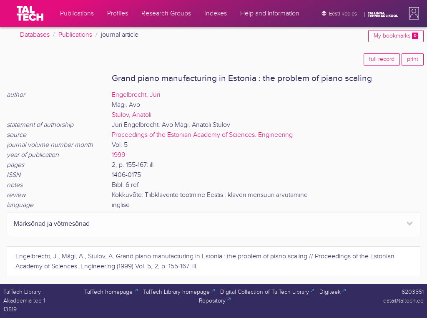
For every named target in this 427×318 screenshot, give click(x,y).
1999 (118, 155)
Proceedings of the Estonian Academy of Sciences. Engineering (202, 135)
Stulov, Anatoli (131, 115)
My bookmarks (396, 36)
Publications (75, 35)
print (412, 59)
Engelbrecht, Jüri (136, 95)
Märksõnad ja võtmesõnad (52, 224)
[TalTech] (30, 13)
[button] (412, 13)
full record (381, 59)
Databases (35, 35)
